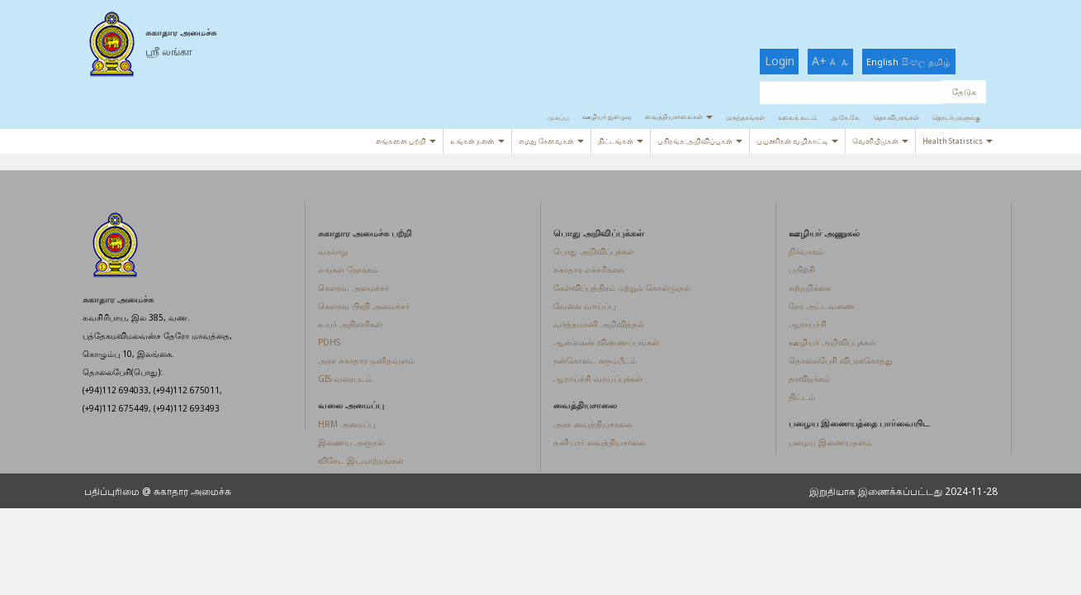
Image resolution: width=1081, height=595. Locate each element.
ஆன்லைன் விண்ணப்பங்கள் (606, 342)
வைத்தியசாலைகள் (679, 116)
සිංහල (913, 61)
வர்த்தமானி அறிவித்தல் (598, 324)
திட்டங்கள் (620, 141)
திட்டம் (802, 396)
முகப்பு (558, 116)
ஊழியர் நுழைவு (607, 116)
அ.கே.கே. (845, 116)
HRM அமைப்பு (346, 424)
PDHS (329, 342)
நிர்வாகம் (806, 251)
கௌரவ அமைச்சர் (353, 287)
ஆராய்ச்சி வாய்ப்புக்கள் (597, 378)
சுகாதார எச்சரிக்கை (588, 269)
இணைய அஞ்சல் (351, 442)
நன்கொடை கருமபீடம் (595, 360)
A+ (819, 61)
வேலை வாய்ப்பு (584, 306)
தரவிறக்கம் (809, 378)
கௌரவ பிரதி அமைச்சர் (364, 306)
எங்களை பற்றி (406, 141)
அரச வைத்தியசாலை (593, 424)
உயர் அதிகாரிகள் (350, 324)
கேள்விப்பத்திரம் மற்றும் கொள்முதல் (621, 287)
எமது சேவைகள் (551, 141)
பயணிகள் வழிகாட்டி (797, 141)
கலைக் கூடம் (797, 116)
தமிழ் (939, 61)
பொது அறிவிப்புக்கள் (593, 251)
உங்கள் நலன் (477, 141)
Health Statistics (957, 141)
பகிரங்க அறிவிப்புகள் (699, 141)
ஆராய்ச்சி (808, 324)
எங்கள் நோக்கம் (348, 269)
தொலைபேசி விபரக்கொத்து (841, 360)
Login (779, 61)
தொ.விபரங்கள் (896, 116)
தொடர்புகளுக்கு (956, 116)
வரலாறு (333, 251)
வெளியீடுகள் (880, 141)
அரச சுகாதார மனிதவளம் (366, 360)
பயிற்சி (802, 269)
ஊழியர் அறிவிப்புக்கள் (832, 342)
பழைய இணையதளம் (830, 442)
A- (845, 63)
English (882, 61)
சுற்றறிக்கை (810, 287)
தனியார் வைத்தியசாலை (599, 442)
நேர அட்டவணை (822, 306)
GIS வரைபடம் (345, 378)
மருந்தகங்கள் (745, 116)
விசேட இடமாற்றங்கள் (361, 460)
